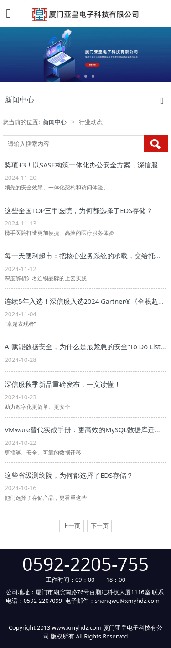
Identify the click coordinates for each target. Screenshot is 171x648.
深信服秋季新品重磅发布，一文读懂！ (63, 384)
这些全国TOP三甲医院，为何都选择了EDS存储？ (79, 210)
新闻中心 (55, 122)
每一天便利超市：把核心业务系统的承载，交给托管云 (87, 255)
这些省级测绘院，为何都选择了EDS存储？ (69, 475)
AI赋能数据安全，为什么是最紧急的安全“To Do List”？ (87, 346)
